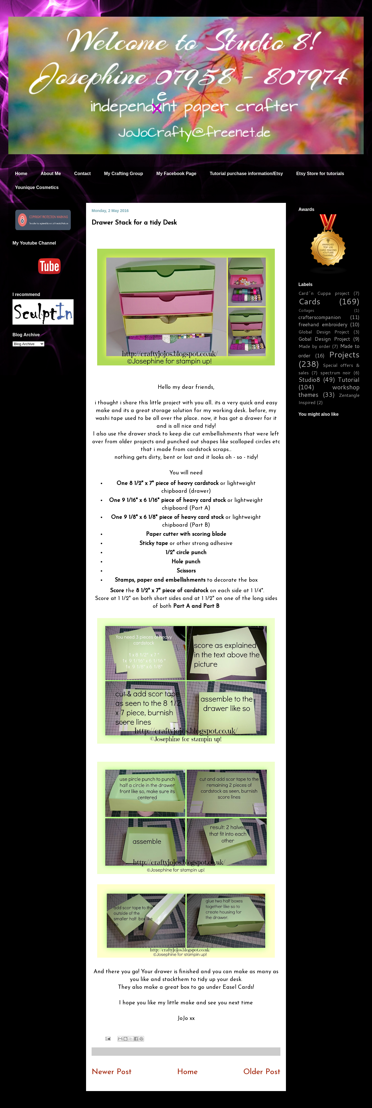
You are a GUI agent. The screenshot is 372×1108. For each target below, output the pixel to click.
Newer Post (112, 1072)
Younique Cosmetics (37, 187)
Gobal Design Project (324, 338)
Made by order (314, 346)
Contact (82, 173)
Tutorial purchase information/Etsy (246, 173)
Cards (309, 301)
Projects (344, 354)
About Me (51, 173)
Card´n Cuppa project (324, 293)
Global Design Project (323, 331)
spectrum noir (335, 372)
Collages (306, 310)
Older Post (261, 1072)
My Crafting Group (123, 173)
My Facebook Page (176, 173)
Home (21, 173)
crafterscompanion (319, 317)
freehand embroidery (322, 324)
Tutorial (349, 379)
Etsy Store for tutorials (320, 173)
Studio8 (309, 379)
